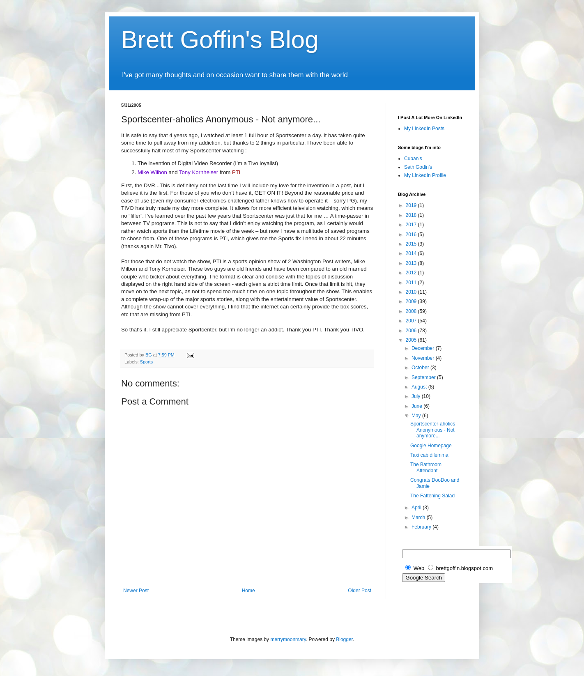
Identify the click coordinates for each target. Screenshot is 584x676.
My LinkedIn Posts (424, 128)
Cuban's (413, 158)
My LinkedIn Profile (425, 175)
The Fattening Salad (432, 496)
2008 (412, 311)
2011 (412, 282)
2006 (412, 330)
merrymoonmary (288, 639)
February (422, 527)
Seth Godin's (418, 167)
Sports (146, 361)
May (417, 415)
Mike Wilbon (152, 172)
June (417, 406)
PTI (236, 172)
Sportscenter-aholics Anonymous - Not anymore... (432, 430)
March (419, 517)
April (417, 507)
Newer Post (136, 590)
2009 (412, 301)
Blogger (344, 639)
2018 (412, 215)
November (424, 358)
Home (248, 590)
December (424, 348)
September (424, 377)
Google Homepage (431, 445)
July (417, 396)
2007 (412, 321)
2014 (412, 253)
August (420, 387)
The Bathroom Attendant (425, 467)
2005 (412, 340)
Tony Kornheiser (198, 172)
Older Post (359, 590)
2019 (412, 205)
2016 (412, 234)
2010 (412, 292)
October (421, 367)
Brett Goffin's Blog (220, 39)
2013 (412, 263)
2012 (412, 273)
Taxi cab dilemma (429, 455)
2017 (412, 225)
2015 (412, 244)
